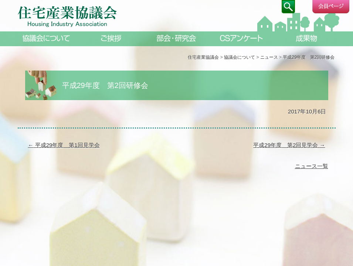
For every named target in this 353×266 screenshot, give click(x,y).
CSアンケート (241, 38)
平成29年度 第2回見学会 (289, 145)
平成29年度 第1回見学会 (64, 145)
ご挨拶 (111, 38)
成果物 (306, 38)
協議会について (46, 38)
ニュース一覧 (311, 166)
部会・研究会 (176, 38)
